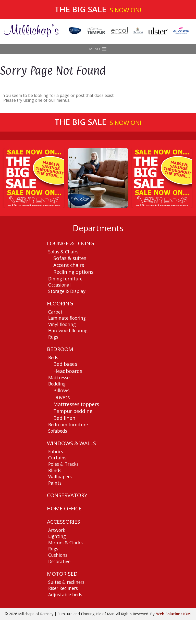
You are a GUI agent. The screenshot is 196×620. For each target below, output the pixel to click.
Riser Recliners (63, 588)
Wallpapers (60, 476)
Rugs (53, 337)
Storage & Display (66, 291)
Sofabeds (57, 431)
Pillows (61, 390)
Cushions (57, 555)
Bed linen (64, 418)
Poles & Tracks (63, 464)
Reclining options (73, 271)
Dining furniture (65, 279)
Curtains (57, 458)
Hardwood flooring (68, 330)
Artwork (56, 530)
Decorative (59, 561)
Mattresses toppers (76, 404)
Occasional (59, 285)
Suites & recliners (66, 582)
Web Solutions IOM (173, 613)
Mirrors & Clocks (65, 542)
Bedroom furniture (68, 424)
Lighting (57, 536)
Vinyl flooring (62, 324)
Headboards (67, 371)
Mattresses (59, 377)
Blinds (54, 470)
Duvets (61, 397)
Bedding (57, 384)
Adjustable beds (65, 594)
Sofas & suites (69, 258)
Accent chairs (68, 265)
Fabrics (55, 451)
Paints (55, 483)
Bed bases (65, 363)
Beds (53, 357)
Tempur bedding (72, 411)
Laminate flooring (67, 318)
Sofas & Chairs (63, 252)
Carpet (55, 312)
